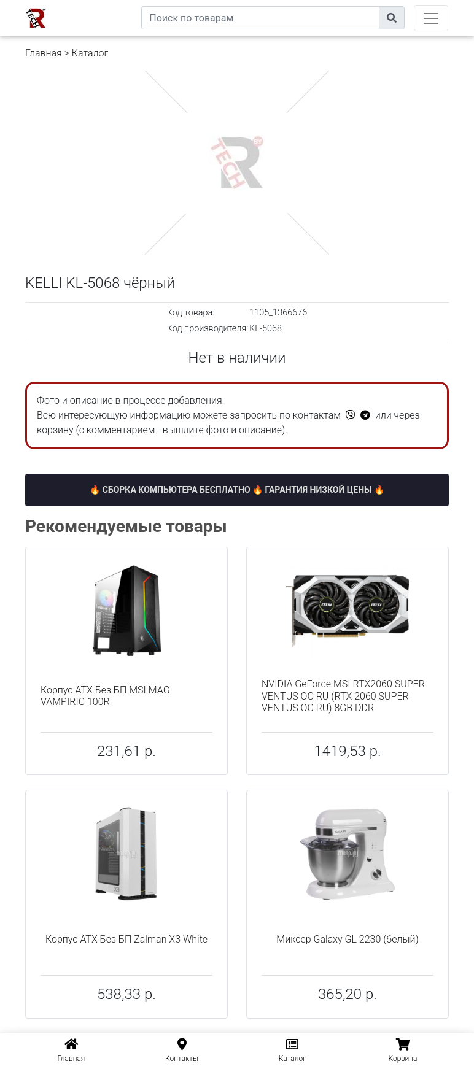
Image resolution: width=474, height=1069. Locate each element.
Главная (43, 53)
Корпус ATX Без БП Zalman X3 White (126, 939)
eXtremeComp (113, 4)
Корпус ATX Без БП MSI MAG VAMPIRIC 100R (105, 696)
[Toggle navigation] (431, 18)
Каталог (90, 53)
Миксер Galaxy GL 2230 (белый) (347, 939)
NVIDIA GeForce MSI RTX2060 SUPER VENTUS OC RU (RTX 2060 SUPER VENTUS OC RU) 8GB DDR (343, 695)
